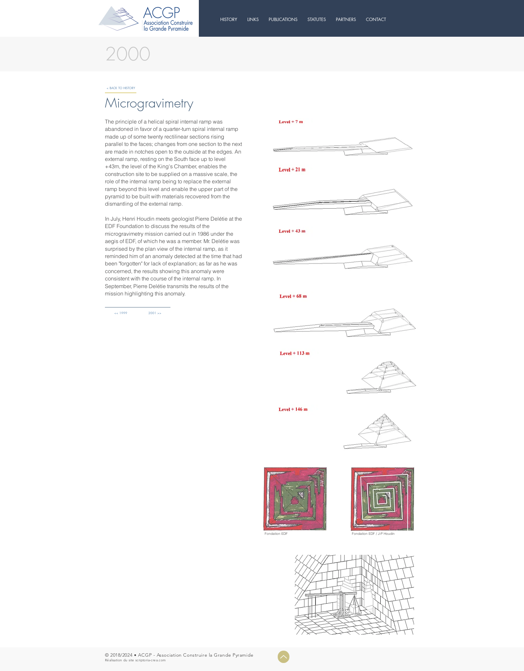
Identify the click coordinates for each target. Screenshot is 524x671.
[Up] (283, 657)
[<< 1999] (120, 312)
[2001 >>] (154, 312)
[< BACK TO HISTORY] (120, 87)
